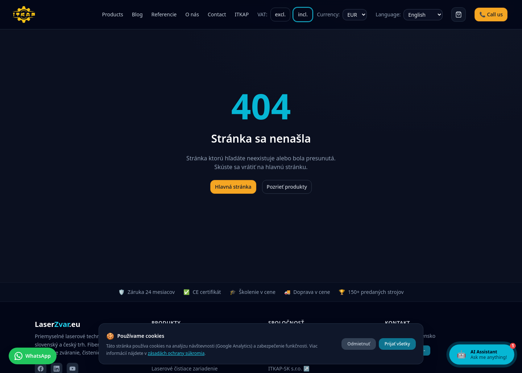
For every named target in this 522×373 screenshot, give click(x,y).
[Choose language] (423, 14)
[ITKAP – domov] (26, 14)
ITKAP (242, 14)
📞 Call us (491, 14)
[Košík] (458, 14)
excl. (280, 14)
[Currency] (355, 14)
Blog (137, 14)
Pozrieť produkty (287, 186)
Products (112, 14)
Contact (217, 14)
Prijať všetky (397, 344)
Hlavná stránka (233, 186)
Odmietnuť (358, 344)
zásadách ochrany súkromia (176, 353)
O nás (192, 14)
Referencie (164, 14)
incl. (303, 14)
